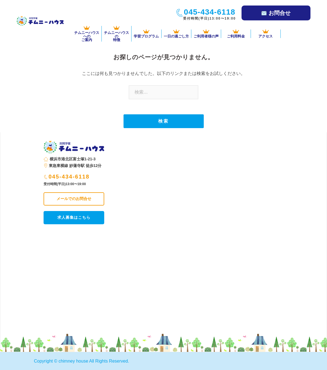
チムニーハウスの (116, 34)
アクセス (265, 33)
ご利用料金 (236, 33)
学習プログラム (146, 33)
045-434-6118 (67, 177)
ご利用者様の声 (206, 33)
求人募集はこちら (73, 217)
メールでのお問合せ (74, 198)
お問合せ (276, 13)
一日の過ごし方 (176, 33)
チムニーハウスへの (87, 34)
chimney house (73, 361)
